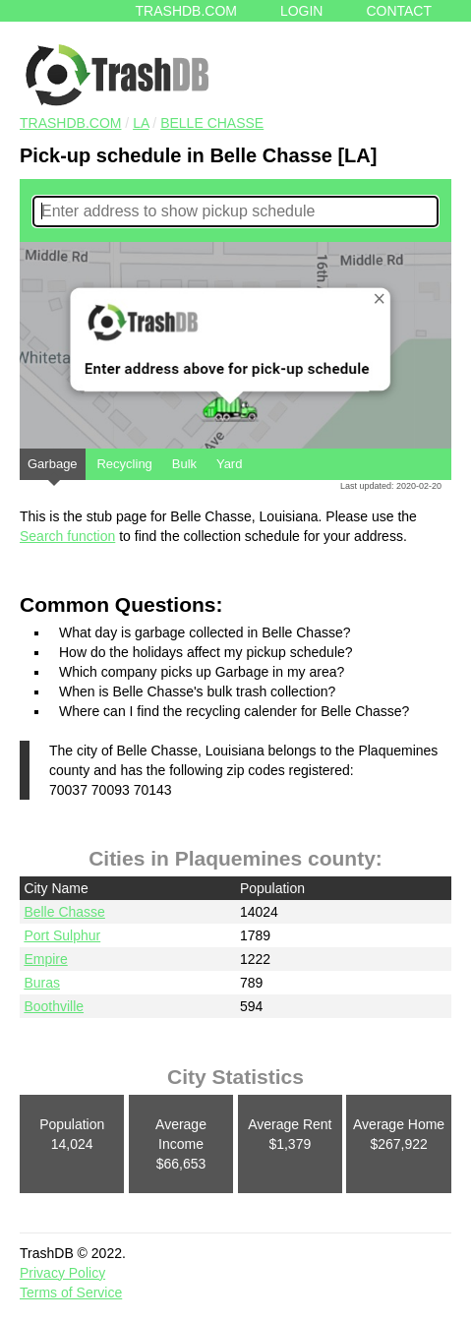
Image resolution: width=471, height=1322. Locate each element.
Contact (399, 11)
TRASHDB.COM (70, 123)
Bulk (184, 463)
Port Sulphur (62, 935)
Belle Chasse (212, 123)
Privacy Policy (62, 1273)
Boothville (54, 1006)
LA (140, 123)
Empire (45, 959)
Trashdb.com (186, 11)
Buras (42, 983)
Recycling (123, 463)
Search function (67, 536)
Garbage (53, 468)
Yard (229, 463)
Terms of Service (71, 1292)
